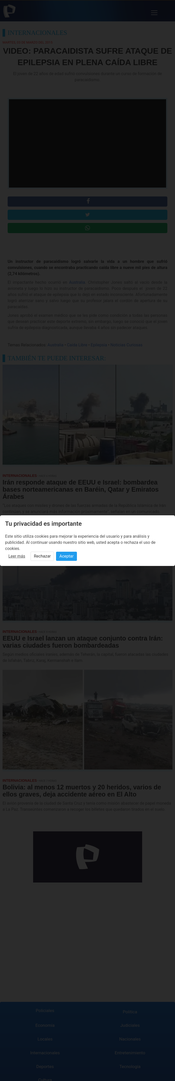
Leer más (16, 556)
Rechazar (42, 556)
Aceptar (66, 556)
